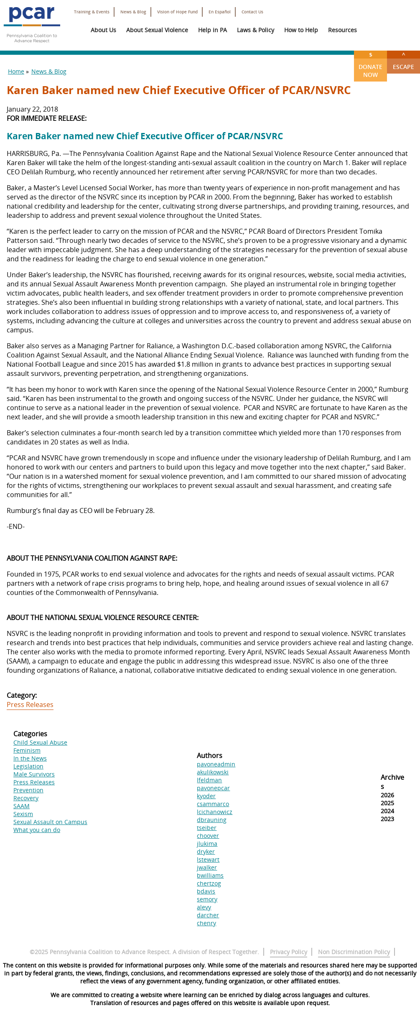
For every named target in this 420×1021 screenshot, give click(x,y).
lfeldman (209, 780)
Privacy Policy (288, 952)
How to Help (301, 30)
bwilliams (210, 875)
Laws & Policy (255, 30)
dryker (206, 851)
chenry (206, 923)
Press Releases (30, 704)
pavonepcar (213, 788)
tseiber (206, 828)
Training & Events (91, 12)
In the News (30, 758)
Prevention (28, 790)
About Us (103, 30)
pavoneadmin (216, 764)
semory (207, 899)
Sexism (23, 814)
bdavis (206, 891)
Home (16, 71)
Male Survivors (34, 774)
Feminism (27, 750)
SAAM (21, 806)
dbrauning (212, 820)
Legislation (28, 766)
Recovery (25, 798)
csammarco (213, 804)
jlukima (207, 843)
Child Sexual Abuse (40, 742)
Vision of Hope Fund (177, 12)
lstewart (208, 859)
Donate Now (370, 65)
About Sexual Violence (157, 30)
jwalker (207, 867)
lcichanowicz (214, 812)
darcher (208, 915)
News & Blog (133, 12)
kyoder (206, 796)
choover (208, 836)
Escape (403, 61)
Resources (342, 30)
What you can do (36, 830)
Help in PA (212, 30)
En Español (220, 12)
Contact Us (252, 12)
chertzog (209, 883)
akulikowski (213, 772)
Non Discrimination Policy (354, 952)
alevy (204, 907)
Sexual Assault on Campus (50, 822)
